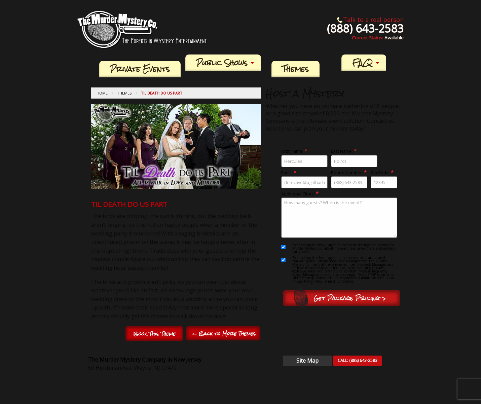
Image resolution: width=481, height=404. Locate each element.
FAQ (362, 63)
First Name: (304, 157)
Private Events (140, 69)
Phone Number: (349, 179)
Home (102, 93)
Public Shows (222, 63)
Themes (295, 69)
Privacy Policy (302, 281)
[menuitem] (140, 69)
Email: (304, 179)
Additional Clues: (339, 214)
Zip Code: (384, 179)
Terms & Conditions (338, 281)
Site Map (307, 360)
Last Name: (354, 157)
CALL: (357, 360)
